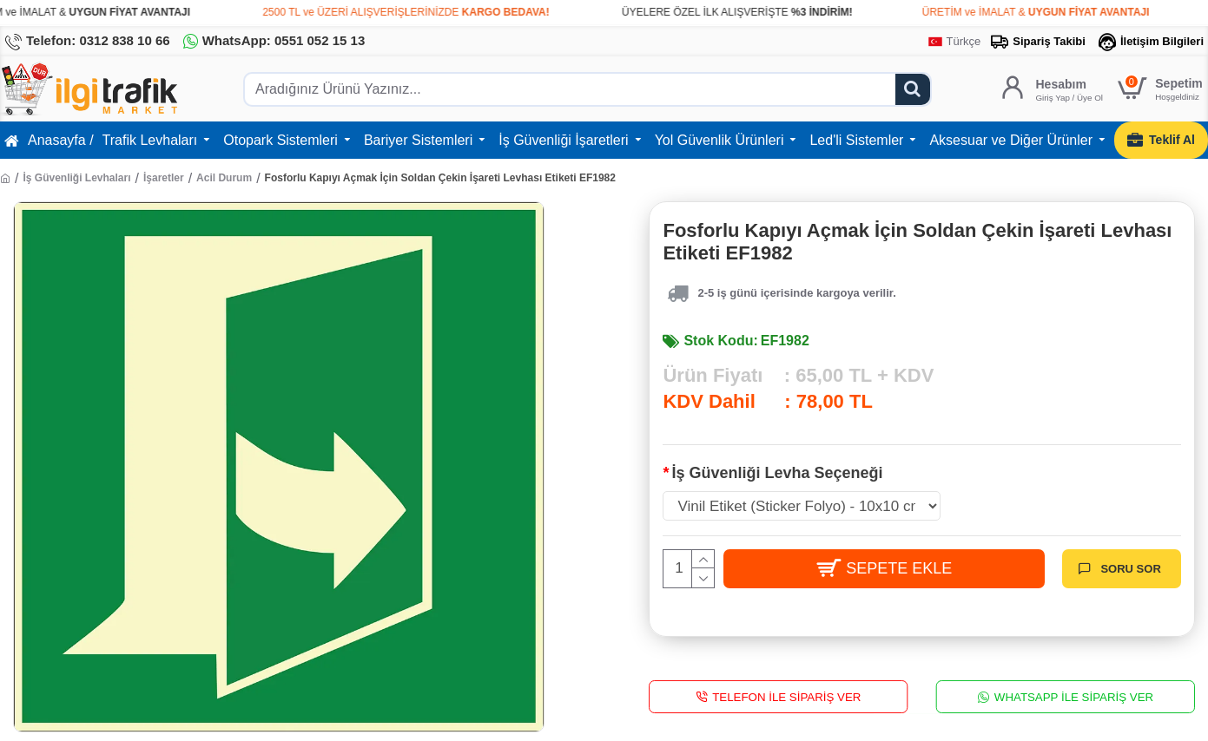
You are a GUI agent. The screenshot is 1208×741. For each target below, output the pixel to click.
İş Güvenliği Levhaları (76, 178)
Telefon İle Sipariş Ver (787, 696)
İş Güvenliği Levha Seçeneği (776, 473)
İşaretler (163, 178)
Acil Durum (224, 178)
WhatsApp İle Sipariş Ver (1073, 696)
